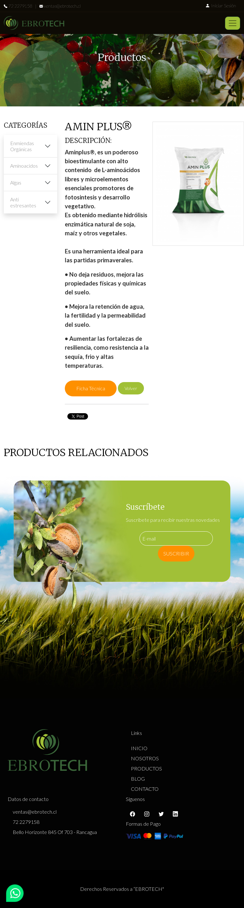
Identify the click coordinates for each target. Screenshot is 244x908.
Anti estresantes (23, 202)
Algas (15, 182)
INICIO (139, 748)
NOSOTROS (145, 758)
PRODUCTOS (146, 768)
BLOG (138, 779)
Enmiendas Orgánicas (22, 146)
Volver (131, 388)
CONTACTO (145, 789)
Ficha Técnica (90, 388)
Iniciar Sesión (220, 5)
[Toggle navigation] (232, 23)
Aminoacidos (24, 166)
